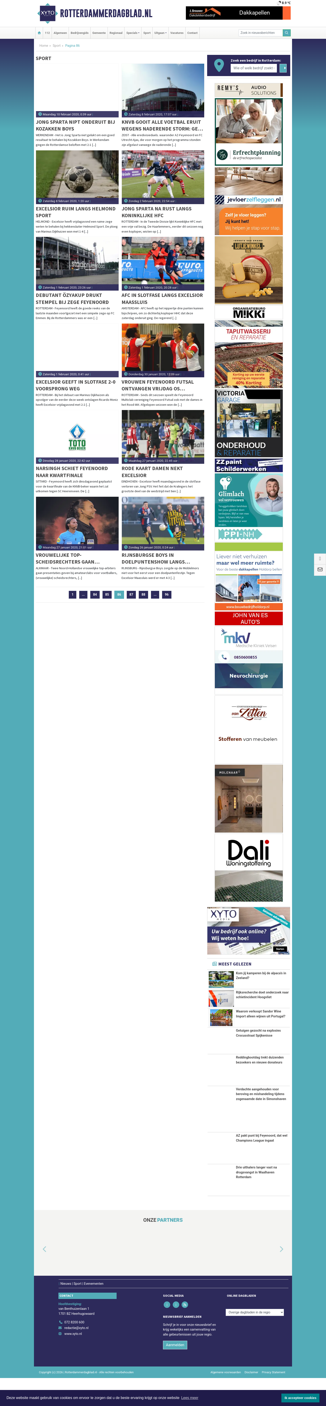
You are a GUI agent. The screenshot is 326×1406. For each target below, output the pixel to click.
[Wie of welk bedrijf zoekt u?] (254, 68)
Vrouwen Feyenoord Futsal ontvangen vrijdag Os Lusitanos (158, 385)
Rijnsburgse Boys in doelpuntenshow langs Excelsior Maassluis (153, 558)
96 (167, 595)
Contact (192, 33)
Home (43, 46)
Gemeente (99, 33)
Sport (147, 33)
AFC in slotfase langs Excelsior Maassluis (162, 298)
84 (95, 595)
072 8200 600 (74, 1350)
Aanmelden (175, 1373)
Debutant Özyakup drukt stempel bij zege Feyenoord (72, 298)
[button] (39, 1277)
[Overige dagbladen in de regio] (255, 1340)
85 (107, 595)
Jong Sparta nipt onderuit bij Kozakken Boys (75, 125)
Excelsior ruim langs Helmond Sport (76, 212)
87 (131, 595)
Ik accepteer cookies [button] (300, 1398)
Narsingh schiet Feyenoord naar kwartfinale (72, 471)
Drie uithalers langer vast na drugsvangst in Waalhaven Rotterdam (256, 1200)
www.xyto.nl (73, 1362)
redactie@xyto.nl (76, 1356)
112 (47, 33)
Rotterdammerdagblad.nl (106, 13)
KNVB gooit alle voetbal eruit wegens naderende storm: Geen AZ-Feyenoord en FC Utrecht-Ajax (163, 125)
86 (120, 595)
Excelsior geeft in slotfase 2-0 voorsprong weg (75, 385)
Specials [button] (131, 33)
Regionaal (116, 33)
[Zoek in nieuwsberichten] (261, 32)
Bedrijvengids (80, 33)
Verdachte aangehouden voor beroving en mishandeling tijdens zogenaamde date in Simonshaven (261, 1122)
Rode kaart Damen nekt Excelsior (152, 471)
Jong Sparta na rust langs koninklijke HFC (157, 212)
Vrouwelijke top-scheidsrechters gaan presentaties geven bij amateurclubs (66, 558)
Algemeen (60, 33)
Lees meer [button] (189, 1398)
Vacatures (177, 33)
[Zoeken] (287, 32)
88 (143, 595)
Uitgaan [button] (159, 33)
